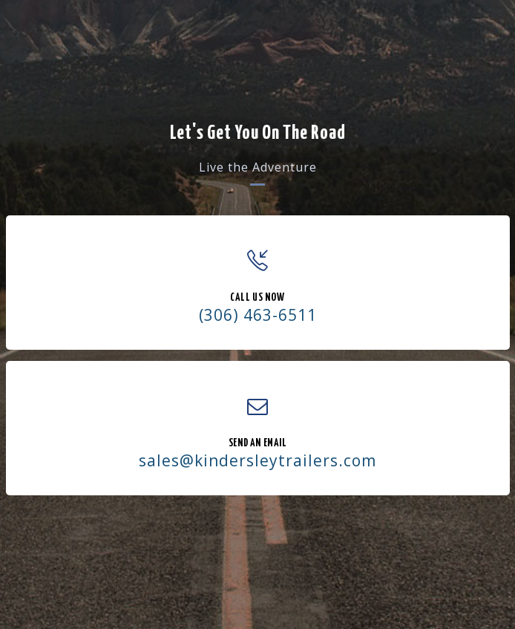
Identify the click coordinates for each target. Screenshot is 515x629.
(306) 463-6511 (258, 314)
